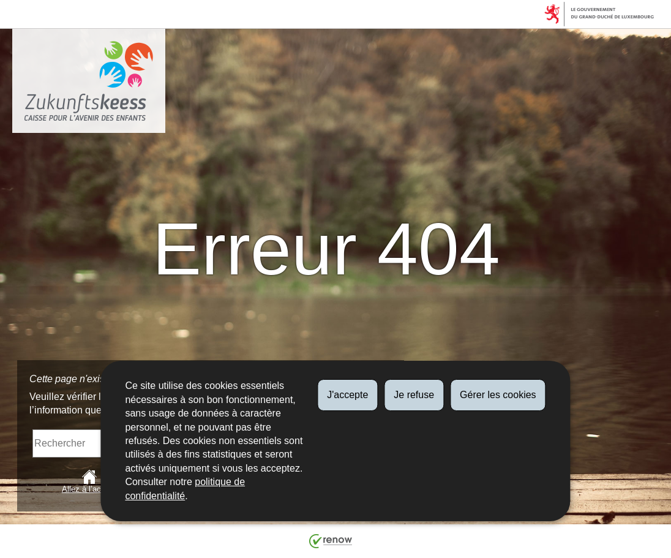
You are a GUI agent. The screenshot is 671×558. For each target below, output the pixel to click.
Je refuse (414, 395)
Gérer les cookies (498, 395)
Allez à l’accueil (90, 481)
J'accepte (347, 395)
